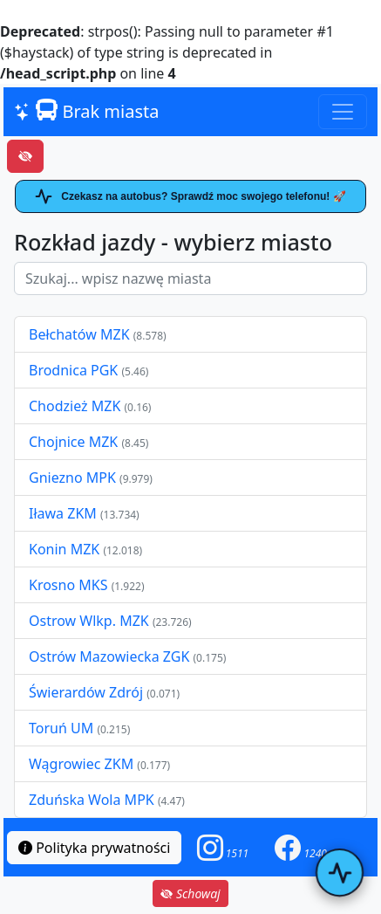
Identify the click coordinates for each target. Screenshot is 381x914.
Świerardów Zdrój (86, 692)
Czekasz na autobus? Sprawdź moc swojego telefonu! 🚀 (190, 196)
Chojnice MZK (75, 441)
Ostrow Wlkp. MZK (91, 620)
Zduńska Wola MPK (91, 799)
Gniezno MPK (74, 477)
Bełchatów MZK (79, 334)
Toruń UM (61, 728)
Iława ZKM (63, 513)
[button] (223, 847)
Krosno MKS (70, 584)
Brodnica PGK (75, 370)
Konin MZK (64, 549)
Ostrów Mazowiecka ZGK (111, 656)
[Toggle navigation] (342, 111)
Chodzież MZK (74, 406)
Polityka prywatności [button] (94, 847)
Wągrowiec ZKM (83, 763)
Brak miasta (86, 111)
